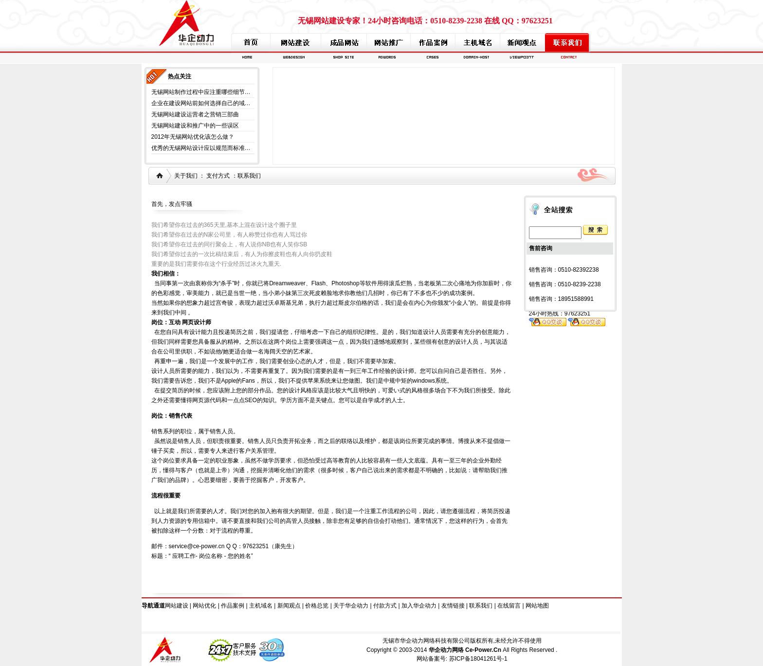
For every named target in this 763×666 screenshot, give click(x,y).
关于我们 (186, 175)
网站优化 (204, 605)
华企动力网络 (446, 650)
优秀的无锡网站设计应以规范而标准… (201, 148)
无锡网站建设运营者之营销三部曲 (195, 114)
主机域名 (260, 605)
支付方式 (218, 175)
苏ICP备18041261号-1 (478, 658)
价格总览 (316, 605)
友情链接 (453, 605)
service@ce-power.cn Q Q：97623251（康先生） (233, 546)
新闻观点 (289, 605)
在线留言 (509, 605)
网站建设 (176, 605)
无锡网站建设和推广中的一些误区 (195, 125)
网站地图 (537, 605)
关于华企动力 (350, 605)
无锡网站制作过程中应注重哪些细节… (201, 92)
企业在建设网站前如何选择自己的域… (201, 103)
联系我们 (249, 175)
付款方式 (385, 605)
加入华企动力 (418, 605)
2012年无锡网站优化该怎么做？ (193, 136)
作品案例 (232, 605)
